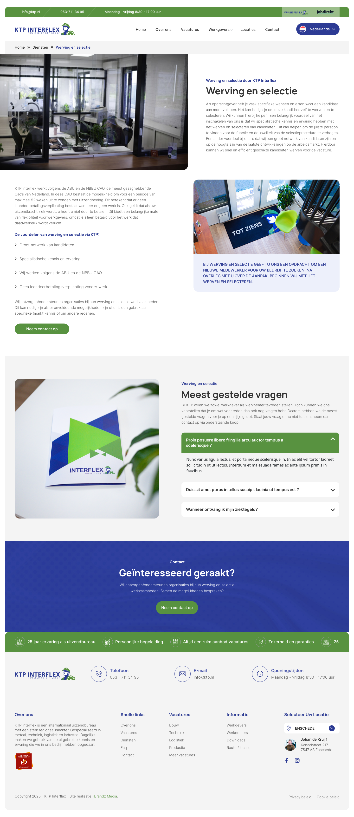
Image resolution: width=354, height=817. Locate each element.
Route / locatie (239, 747)
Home (141, 29)
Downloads (236, 740)
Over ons (163, 29)
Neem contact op (42, 328)
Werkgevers (219, 29)
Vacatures (190, 29)
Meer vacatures (182, 755)
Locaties (248, 29)
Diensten (40, 47)
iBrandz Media (105, 796)
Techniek (176, 732)
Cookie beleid (328, 797)
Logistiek (176, 740)
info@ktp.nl (31, 12)
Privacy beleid (300, 797)
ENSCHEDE (305, 728)
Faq (124, 747)
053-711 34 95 (72, 12)
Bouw (174, 725)
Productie (177, 747)
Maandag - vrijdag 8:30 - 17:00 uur (133, 12)
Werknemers (237, 732)
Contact (272, 29)
